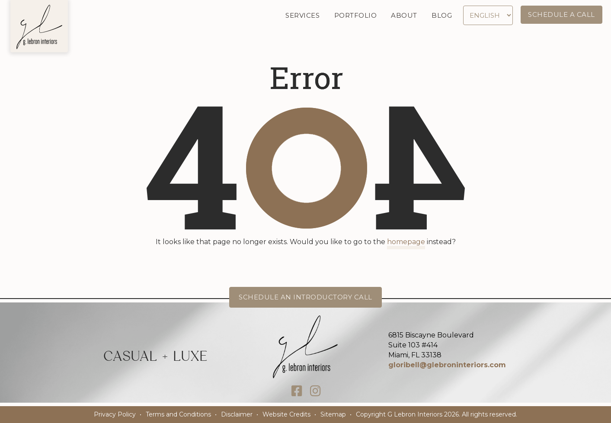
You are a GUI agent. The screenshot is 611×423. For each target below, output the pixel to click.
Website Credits (286, 414)
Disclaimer (237, 414)
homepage (406, 242)
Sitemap (333, 414)
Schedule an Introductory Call (305, 297)
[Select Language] (488, 15)
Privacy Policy (115, 414)
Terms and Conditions (178, 414)
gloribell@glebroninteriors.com (447, 365)
